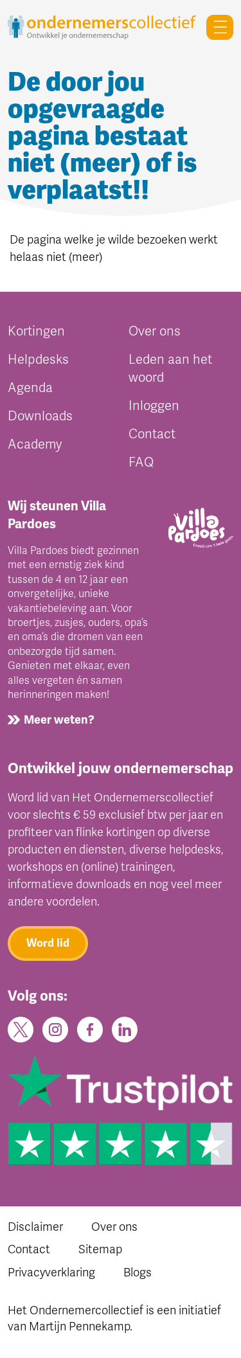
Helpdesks (38, 360)
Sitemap (100, 1249)
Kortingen (36, 331)
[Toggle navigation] (214, 27)
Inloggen (154, 406)
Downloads (40, 416)
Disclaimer (35, 1227)
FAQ (141, 462)
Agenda (30, 388)
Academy (35, 444)
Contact (152, 434)
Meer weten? (59, 720)
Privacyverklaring (51, 1272)
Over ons (155, 331)
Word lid (47, 943)
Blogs (137, 1272)
